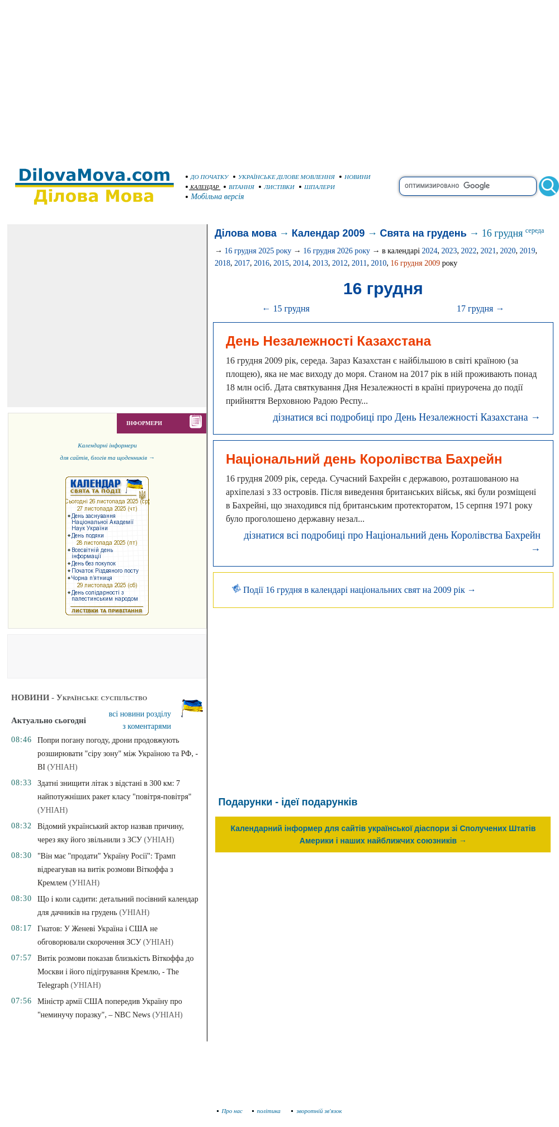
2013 (320, 263)
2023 (449, 251)
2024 (430, 251)
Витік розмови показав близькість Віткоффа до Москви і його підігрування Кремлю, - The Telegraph (115, 971)
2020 (508, 251)
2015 (281, 263)
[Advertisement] (279, 78)
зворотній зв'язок (316, 1110)
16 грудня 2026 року (336, 251)
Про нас (230, 1110)
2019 (528, 251)
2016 (261, 263)
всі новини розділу (140, 714)
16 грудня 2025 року (257, 251)
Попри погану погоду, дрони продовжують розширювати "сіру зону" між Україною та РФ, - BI (117, 753)
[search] (468, 186)
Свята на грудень (423, 233)
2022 (469, 251)
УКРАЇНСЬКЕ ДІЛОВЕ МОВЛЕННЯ (284, 176)
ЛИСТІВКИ (277, 186)
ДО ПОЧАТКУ (207, 176)
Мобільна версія (215, 196)
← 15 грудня (285, 308)
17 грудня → (480, 308)
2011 (359, 263)
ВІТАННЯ (238, 186)
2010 (378, 263)
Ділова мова (246, 233)
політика (267, 1110)
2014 (301, 263)
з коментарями (146, 726)
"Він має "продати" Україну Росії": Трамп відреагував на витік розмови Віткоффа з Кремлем (106, 869)
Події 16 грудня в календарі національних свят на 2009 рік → (354, 590)
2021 (488, 251)
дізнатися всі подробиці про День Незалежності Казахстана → (407, 417)
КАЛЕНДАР (202, 187)
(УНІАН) (62, 767)
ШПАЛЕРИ (317, 186)
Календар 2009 (328, 233)
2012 (340, 263)
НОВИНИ (355, 176)
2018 (222, 263)
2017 (242, 263)
